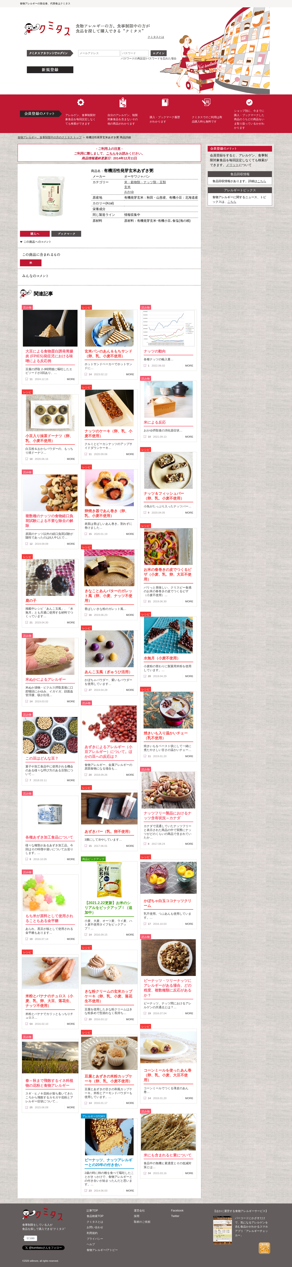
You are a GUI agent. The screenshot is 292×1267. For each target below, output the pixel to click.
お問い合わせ (95, 1227)
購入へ (35, 234)
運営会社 (139, 1210)
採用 (136, 1216)
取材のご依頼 (142, 1221)
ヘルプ (91, 1244)
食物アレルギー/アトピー (102, 1250)
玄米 (127, 187)
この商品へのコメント (35, 241)
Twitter (175, 1216)
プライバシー (95, 1238)
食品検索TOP (95, 1216)
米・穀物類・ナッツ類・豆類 (145, 182)
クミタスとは (156, 37)
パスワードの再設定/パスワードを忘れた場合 (148, 58)
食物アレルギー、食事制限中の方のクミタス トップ (50, 137)
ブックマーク (66, 234)
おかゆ (129, 192)
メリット (232, 165)
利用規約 (92, 1233)
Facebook (177, 1210)
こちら (111, 153)
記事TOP (92, 1210)
